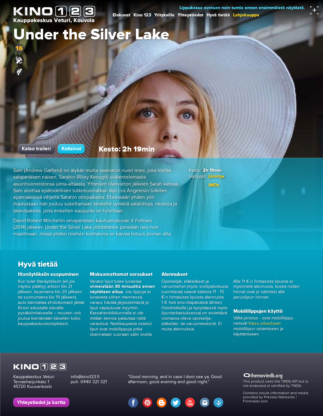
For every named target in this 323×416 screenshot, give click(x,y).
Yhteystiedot (190, 15)
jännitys (216, 176)
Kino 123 (142, 15)
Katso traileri (36, 149)
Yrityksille (164, 15)
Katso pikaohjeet (265, 323)
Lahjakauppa (246, 15)
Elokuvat (121, 15)
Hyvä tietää (218, 15)
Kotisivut (71, 149)
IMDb (213, 185)
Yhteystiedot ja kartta (41, 402)
